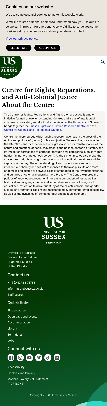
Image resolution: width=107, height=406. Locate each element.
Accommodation (19, 322)
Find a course (17, 310)
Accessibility (16, 367)
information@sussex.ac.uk (25, 288)
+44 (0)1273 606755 (21, 282)
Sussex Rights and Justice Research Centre (57, 126)
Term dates (15, 334)
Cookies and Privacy (21, 373)
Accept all (47, 48)
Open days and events (22, 316)
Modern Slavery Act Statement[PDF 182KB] (28, 381)
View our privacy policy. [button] (22, 38)
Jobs (11, 340)
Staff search (16, 294)
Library (12, 328)
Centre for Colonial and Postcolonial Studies (32, 129)
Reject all (18, 48)
